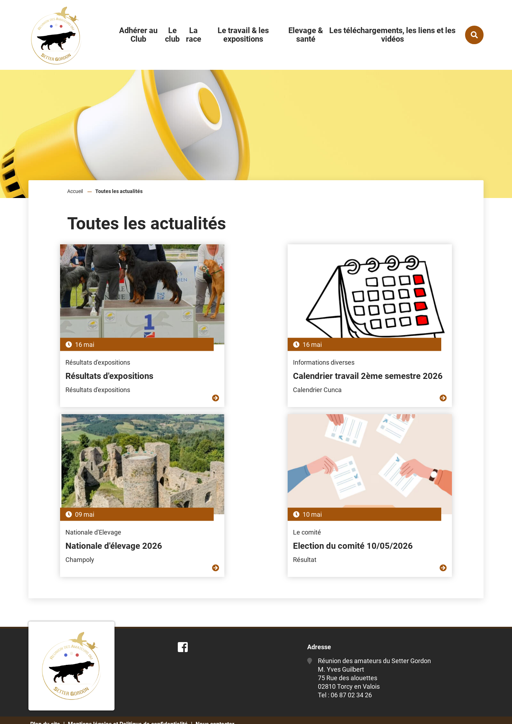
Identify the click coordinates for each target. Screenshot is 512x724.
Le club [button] (172, 34)
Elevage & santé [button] (305, 34)
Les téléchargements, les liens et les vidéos (392, 34)
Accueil (75, 191)
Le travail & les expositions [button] (243, 34)
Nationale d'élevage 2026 (388, 365)
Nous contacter (215, 712)
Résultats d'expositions (81, 365)
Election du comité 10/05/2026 (248, 534)
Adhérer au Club (138, 34)
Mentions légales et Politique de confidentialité (128, 712)
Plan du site (45, 712)
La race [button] (193, 34)
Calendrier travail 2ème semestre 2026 (252, 370)
